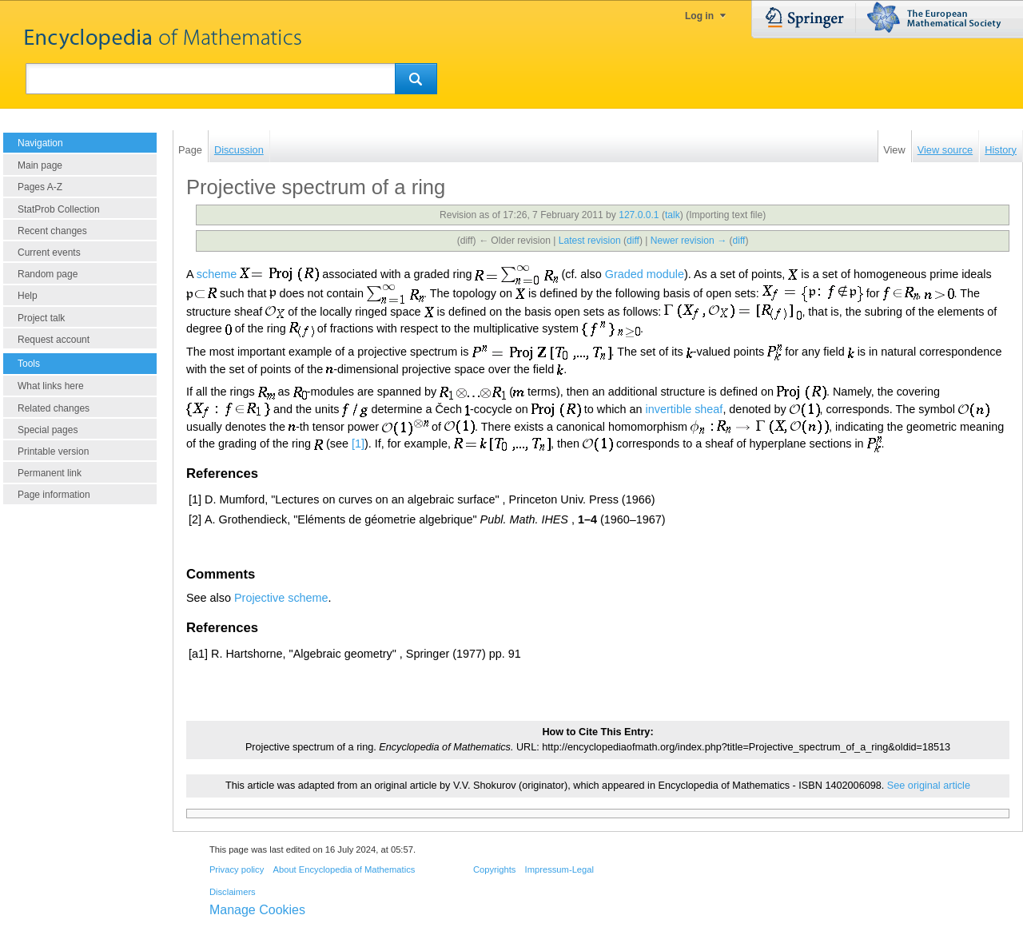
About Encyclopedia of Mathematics (344, 869)
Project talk (41, 318)
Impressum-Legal (559, 869)
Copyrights (494, 869)
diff (633, 240)
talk (672, 215)
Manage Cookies (257, 910)
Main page (40, 165)
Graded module (644, 273)
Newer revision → (688, 240)
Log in (699, 16)
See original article (928, 785)
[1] (358, 443)
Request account (54, 339)
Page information (54, 494)
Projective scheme (281, 597)
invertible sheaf (684, 409)
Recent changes (52, 231)
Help (28, 295)
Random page (48, 274)
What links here (51, 386)
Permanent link (50, 473)
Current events (49, 252)
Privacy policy (236, 869)
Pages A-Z (40, 187)
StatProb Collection (59, 209)
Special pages (48, 430)
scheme (217, 273)
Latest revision (590, 240)
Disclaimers (232, 892)
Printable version (53, 451)
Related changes (54, 408)
